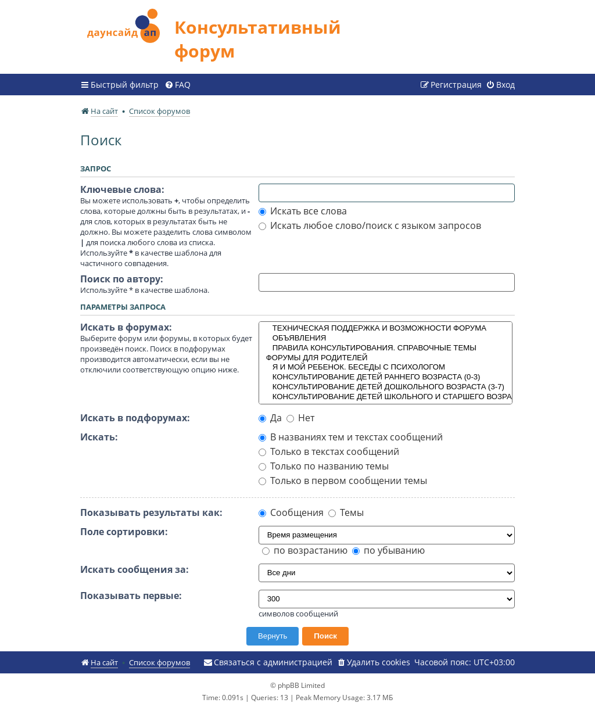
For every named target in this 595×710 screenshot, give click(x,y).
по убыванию (388, 550)
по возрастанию (304, 550)
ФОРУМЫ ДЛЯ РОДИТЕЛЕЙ (385, 358)
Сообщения (291, 512)
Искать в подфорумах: (135, 417)
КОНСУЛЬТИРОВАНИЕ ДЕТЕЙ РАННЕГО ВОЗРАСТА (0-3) (385, 377)
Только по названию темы (324, 466)
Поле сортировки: (124, 531)
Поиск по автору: (121, 278)
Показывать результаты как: (151, 512)
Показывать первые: (131, 595)
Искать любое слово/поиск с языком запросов (370, 225)
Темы (346, 512)
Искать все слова (303, 211)
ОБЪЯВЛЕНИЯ (385, 338)
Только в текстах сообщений (329, 451)
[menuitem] (177, 84)
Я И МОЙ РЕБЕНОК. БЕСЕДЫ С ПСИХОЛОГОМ (385, 367)
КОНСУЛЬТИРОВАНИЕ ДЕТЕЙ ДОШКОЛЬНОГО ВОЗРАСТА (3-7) (385, 387)
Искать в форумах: (126, 327)
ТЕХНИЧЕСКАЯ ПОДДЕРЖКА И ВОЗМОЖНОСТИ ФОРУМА (385, 329)
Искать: (99, 437)
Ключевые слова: (122, 189)
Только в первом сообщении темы (343, 480)
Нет (300, 417)
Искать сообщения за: (134, 569)
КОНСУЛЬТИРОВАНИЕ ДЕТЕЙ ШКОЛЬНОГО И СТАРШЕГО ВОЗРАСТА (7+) (385, 397)
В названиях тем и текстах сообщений (351, 437)
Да (270, 417)
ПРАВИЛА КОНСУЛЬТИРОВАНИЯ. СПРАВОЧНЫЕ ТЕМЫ (385, 348)
